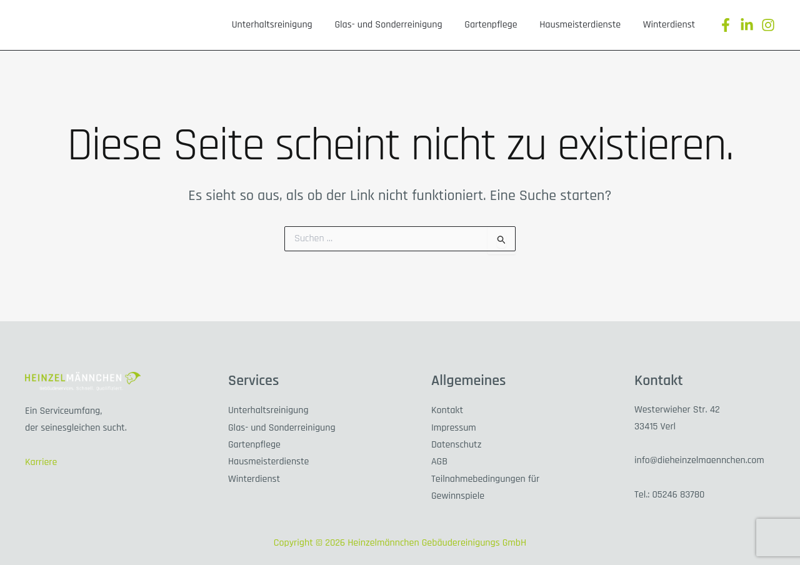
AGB (439, 459)
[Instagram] (768, 25)
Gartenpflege (524, 24)
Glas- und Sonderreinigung (435, 24)
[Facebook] (725, 25)
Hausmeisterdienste (600, 24)
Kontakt (447, 409)
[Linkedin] (747, 25)
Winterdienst (676, 24)
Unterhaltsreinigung (332, 24)
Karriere (41, 461)
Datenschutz (456, 442)
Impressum (453, 426)
